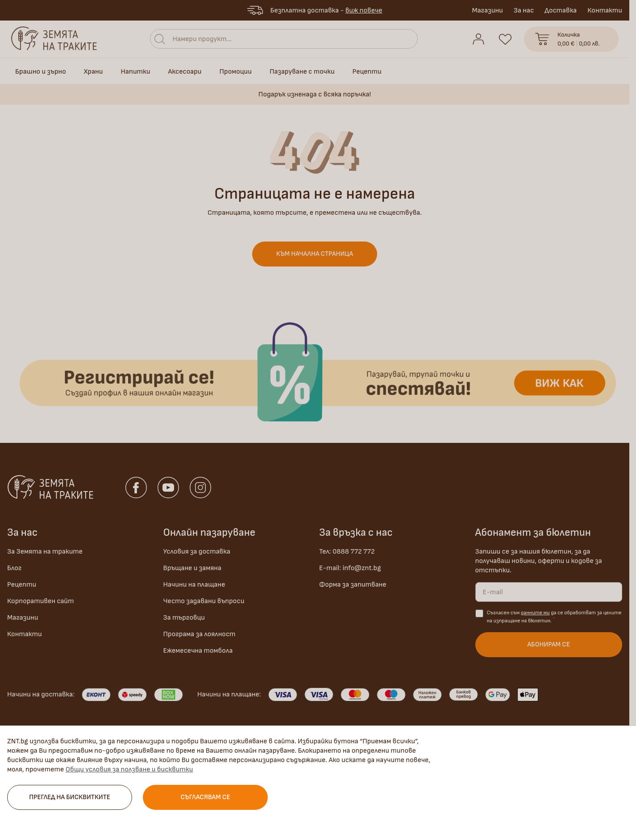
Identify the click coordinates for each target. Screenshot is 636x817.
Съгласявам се (205, 797)
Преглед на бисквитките (69, 797)
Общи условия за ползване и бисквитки (129, 769)
